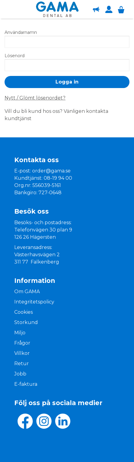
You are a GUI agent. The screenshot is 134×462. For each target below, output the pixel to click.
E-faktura (25, 384)
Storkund (26, 322)
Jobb (20, 374)
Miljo (19, 333)
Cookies (23, 312)
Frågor (22, 343)
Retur (21, 363)
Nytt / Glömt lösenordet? (35, 98)
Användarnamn (21, 32)
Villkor (22, 353)
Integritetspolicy (34, 302)
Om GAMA (27, 291)
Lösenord (15, 55)
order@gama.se (51, 171)
